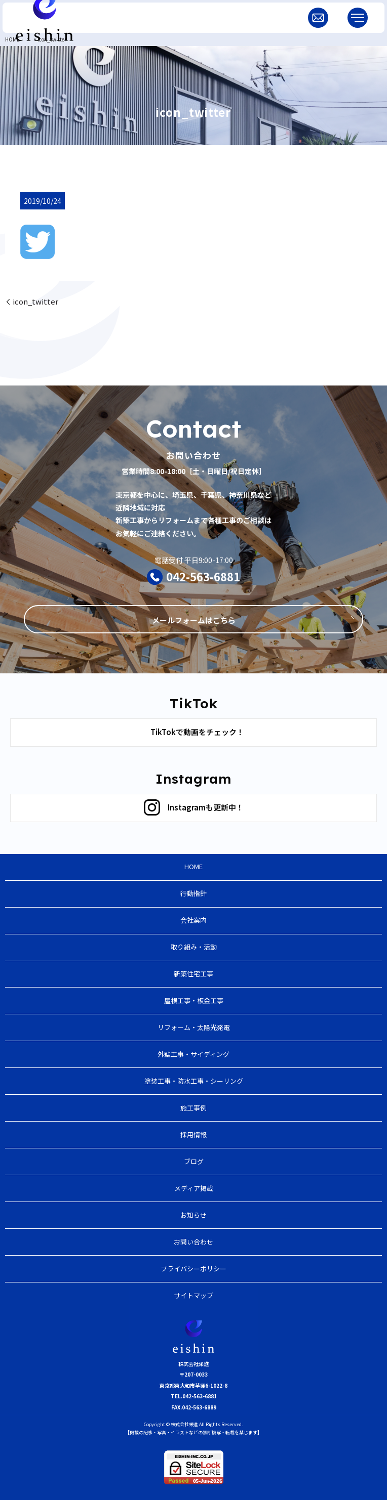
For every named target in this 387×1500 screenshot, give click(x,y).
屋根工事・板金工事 (193, 1000)
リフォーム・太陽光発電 (194, 1027)
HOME (12, 39)
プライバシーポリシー (193, 1268)
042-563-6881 (203, 576)
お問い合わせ (193, 1242)
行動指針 (193, 893)
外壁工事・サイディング (193, 1054)
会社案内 (193, 920)
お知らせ (193, 1215)
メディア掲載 (193, 1188)
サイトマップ (193, 1295)
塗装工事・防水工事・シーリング (193, 1081)
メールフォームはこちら (194, 620)
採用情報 (193, 1134)
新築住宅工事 (193, 973)
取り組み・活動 (194, 947)
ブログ (194, 1161)
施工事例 (193, 1107)
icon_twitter (35, 301)
